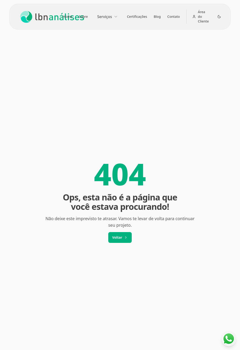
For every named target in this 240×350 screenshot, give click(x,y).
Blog (157, 16)
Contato (173, 16)
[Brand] (51, 17)
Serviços (107, 16)
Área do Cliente (200, 16)
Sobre (83, 16)
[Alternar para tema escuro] (219, 16)
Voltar (120, 237)
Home (67, 16)
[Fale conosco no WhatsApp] (228, 338)
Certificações (137, 16)
